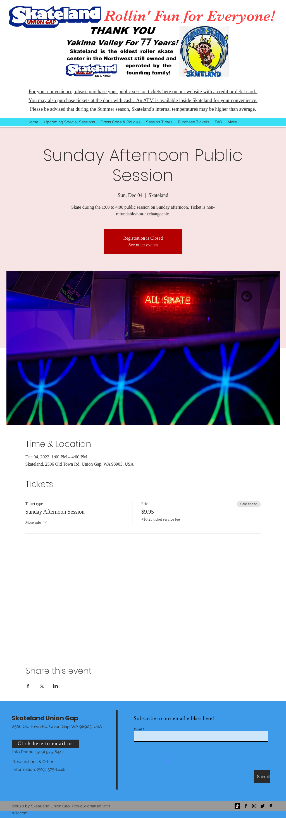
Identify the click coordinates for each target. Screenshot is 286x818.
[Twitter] (262, 806)
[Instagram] (254, 806)
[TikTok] (237, 806)
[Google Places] (271, 806)
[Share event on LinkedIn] (55, 686)
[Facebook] (246, 806)
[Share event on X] (41, 686)
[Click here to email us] (45, 744)
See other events (143, 244)
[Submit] (262, 776)
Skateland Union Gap (45, 718)
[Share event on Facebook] (28, 686)
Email (138, 729)
